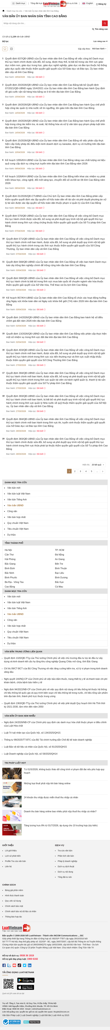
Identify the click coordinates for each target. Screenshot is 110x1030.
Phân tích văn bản (66, 856)
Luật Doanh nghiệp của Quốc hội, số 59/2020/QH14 (30, 754)
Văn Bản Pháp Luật (11, 1015)
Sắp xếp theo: (84, 49)
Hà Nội (8, 550)
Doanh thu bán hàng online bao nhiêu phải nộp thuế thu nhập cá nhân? (60, 811)
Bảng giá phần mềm (14, 890)
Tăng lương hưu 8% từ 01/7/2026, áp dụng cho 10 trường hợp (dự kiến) (61, 825)
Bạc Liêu (59, 573)
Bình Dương (61, 577)
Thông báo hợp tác (13, 917)
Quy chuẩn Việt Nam (18, 523)
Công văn (12, 511)
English (87, 3)
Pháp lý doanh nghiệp (67, 861)
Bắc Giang (10, 564)
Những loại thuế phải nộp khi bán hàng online (47, 783)
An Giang (60, 559)
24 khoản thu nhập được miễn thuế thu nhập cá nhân (51, 797)
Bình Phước (11, 577)
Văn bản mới (13, 488)
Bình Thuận (61, 568)
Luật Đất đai (45, 1015)
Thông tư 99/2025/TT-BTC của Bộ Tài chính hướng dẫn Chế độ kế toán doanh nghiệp (48, 740)
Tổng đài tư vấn (65, 877)
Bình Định (10, 568)
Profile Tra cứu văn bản (15, 861)
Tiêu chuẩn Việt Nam (18, 529)
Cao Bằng (10, 586)
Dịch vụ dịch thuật (66, 866)
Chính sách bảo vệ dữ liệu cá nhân (20, 911)
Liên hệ (8, 866)
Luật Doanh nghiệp (29, 1015)
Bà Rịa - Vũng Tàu (14, 582)
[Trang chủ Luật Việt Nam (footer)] (55, 928)
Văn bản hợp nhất (16, 517)
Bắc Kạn (59, 582)
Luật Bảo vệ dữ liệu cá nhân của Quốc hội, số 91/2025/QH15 (35, 747)
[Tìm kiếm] (105, 23)
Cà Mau (59, 586)
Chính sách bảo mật (14, 906)
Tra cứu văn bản (65, 850)
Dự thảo (11, 535)
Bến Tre (59, 564)
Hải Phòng (10, 559)
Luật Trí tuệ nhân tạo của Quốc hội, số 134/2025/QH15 (32, 733)
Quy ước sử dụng (13, 901)
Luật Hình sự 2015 (61, 1015)
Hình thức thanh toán (14, 895)
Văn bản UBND (15, 505)
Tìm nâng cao (100, 29)
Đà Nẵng (59, 554)
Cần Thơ (9, 554)
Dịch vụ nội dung (65, 872)
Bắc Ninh (9, 573)
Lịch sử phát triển (13, 856)
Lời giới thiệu (11, 850)
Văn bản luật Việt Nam (18, 493)
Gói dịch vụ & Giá (69, 3)
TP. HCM (59, 550)
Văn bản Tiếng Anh (17, 499)
